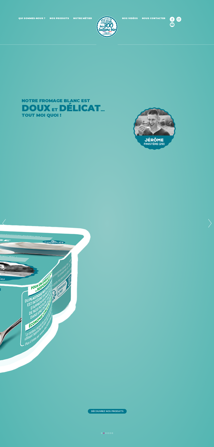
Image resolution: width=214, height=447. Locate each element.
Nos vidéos (130, 18)
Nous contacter (153, 18)
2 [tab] (103, 433)
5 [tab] (110, 433)
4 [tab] (108, 433)
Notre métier (82, 18)
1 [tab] (101, 433)
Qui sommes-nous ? (31, 18)
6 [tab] (112, 433)
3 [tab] (106, 433)
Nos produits (59, 18)
